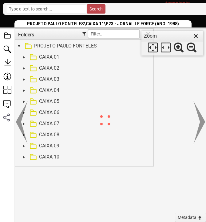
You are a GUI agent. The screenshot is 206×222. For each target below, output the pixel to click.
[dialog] (172, 43)
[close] (195, 36)
